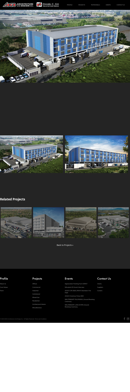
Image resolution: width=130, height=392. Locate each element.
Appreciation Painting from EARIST (76, 284)
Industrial (35, 291)
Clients (99, 284)
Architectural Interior (39, 304)
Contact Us (121, 5)
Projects (81, 5)
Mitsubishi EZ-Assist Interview (74, 287)
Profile (69, 5)
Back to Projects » (65, 245)
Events (108, 5)
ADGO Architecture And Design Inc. (31, 6)
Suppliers (100, 287)
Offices (34, 284)
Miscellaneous (37, 308)
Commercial (36, 287)
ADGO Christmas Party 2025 (74, 296)
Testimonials (95, 5)
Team (2, 291)
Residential (36, 301)
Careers (99, 291)
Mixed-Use (35, 297)
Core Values (4, 287)
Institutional (36, 294)
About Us (3, 284)
